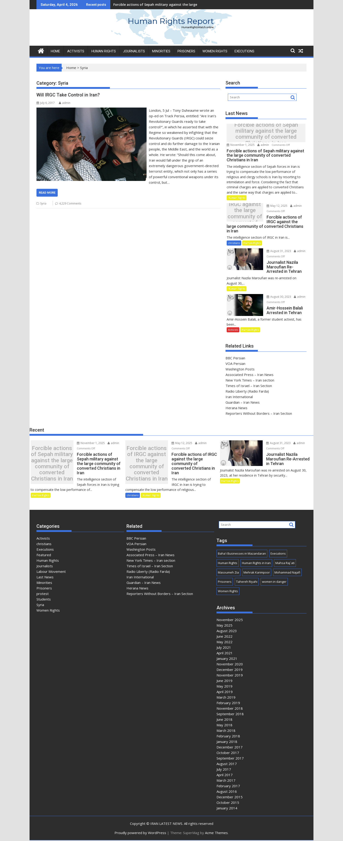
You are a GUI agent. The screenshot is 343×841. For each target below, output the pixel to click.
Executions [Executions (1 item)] (278, 554)
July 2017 (224, 769)
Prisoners (44, 588)
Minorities (44, 583)
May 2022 (224, 642)
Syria (43, 203)
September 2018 (230, 714)
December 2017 (230, 747)
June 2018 (224, 720)
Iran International (239, 396)
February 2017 (228, 786)
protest (42, 594)
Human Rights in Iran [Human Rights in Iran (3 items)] (256, 563)
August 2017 (227, 764)
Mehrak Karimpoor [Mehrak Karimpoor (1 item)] (257, 573)
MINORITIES (161, 51)
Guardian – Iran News (243, 402)
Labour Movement (51, 572)
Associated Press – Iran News (250, 374)
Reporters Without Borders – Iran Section (259, 413)
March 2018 (226, 731)
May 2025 (224, 625)
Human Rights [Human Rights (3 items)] (227, 563)
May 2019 (224, 686)
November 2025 (230, 620)
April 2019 (225, 692)
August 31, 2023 (276, 251)
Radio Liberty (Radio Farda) (247, 391)
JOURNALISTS (134, 51)
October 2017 (228, 753)
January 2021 (227, 659)
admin (64, 103)
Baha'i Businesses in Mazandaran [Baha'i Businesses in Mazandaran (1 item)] (242, 554)
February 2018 (228, 736)
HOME (55, 51)
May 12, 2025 (275, 206)
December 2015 (230, 797)
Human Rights (236, 197)
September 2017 (230, 758)
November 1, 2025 (241, 145)
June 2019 (224, 681)
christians (234, 243)
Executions (244, 51)
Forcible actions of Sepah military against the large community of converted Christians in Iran (190, 4)
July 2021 (224, 648)
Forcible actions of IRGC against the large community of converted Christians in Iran (244, 213)
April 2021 (225, 653)
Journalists (44, 566)
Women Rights (48, 610)
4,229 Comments (70, 203)
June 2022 (224, 636)
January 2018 (227, 742)
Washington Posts (240, 369)
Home (71, 67)
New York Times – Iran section (250, 380)
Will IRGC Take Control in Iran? (68, 95)
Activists (233, 329)
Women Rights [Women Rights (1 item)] (228, 592)
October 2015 (228, 803)
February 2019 (228, 703)
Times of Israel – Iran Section (249, 385)
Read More (47, 192)
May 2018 (224, 725)
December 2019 (230, 670)
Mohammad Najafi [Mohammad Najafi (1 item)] (287, 573)
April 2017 (225, 775)
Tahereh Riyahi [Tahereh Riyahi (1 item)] (246, 582)
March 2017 (226, 780)
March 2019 (226, 697)
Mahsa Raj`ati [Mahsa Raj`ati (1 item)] (285, 563)
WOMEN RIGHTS (214, 51)
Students (43, 599)
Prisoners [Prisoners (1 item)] (225, 582)
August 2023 (227, 631)
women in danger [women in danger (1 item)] (274, 582)
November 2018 (230, 708)
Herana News (236, 407)
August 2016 (227, 792)
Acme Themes (216, 833)
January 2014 (227, 808)
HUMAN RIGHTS (103, 51)
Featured (43, 555)
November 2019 (230, 675)
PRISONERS (186, 51)
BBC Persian (235, 358)
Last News (45, 577)
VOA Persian (235, 363)
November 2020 (230, 664)
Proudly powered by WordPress (140, 833)
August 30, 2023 (276, 297)
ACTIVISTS (75, 51)
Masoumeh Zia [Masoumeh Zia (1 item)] (228, 573)
